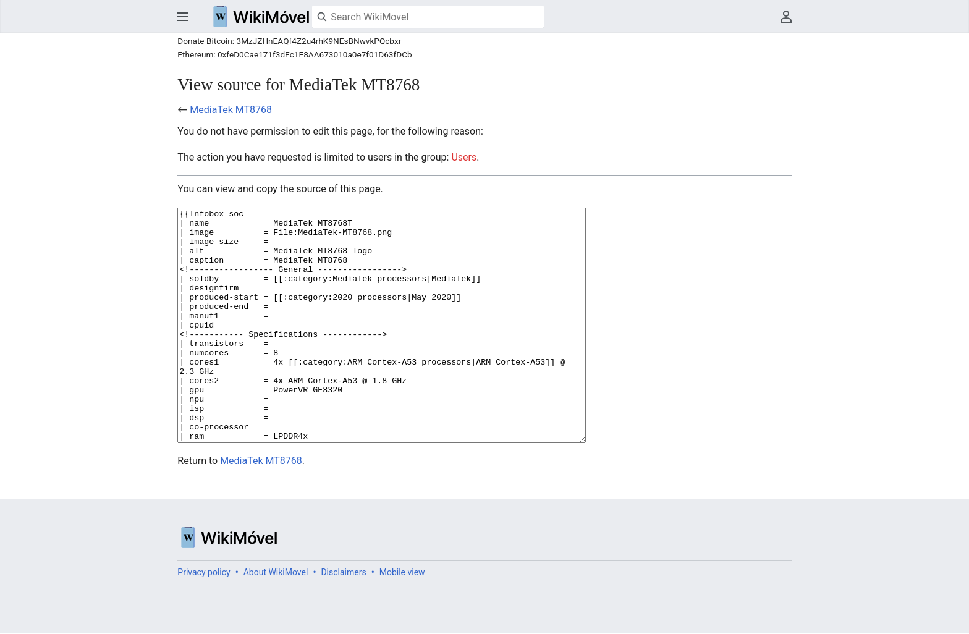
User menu (786, 16)
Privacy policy (203, 618)
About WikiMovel (275, 618)
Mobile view (402, 618)
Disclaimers (343, 618)
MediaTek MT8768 (231, 110)
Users (463, 157)
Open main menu (183, 16)
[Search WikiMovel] (428, 17)
